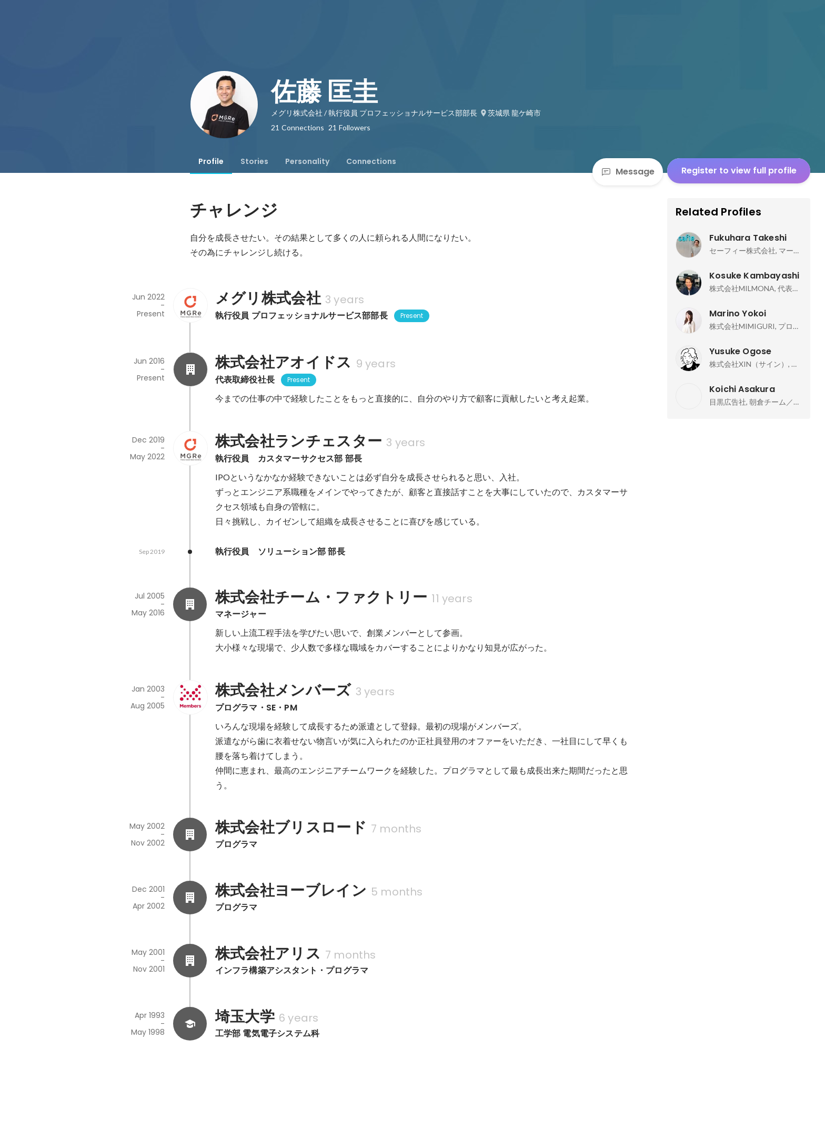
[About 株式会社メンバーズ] (190, 697)
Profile (211, 161)
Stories (254, 161)
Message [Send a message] (628, 172)
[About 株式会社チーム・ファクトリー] (190, 604)
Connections (371, 161)
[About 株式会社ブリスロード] (190, 834)
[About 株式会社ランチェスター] (190, 448)
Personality (307, 161)
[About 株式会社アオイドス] (190, 369)
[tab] (211, 161)
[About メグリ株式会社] (190, 305)
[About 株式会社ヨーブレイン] (190, 897)
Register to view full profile (739, 170)
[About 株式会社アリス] (190, 960)
